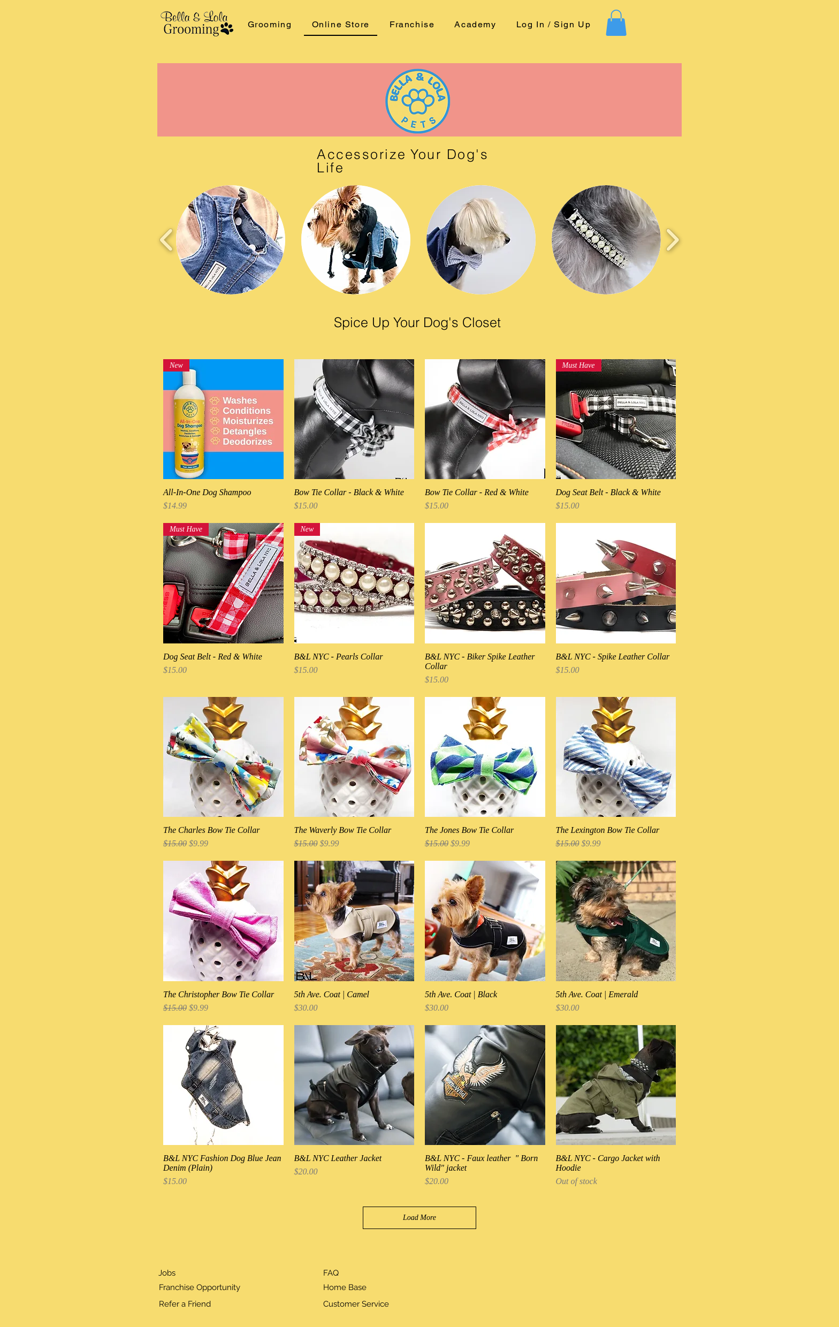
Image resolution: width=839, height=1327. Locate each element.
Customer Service (356, 1304)
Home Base (345, 1287)
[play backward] (167, 239)
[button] (616, 23)
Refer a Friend (185, 1304)
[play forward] (672, 239)
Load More (419, 1218)
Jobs (167, 1273)
